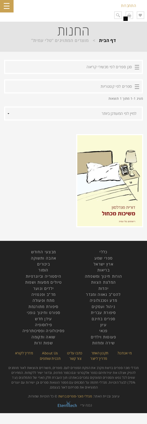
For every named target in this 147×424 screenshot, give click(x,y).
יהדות (103, 288)
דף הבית (107, 40)
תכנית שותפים (50, 358)
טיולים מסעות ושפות (43, 282)
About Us (50, 353)
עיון (103, 324)
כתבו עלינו (74, 353)
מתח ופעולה (44, 300)
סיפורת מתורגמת (43, 306)
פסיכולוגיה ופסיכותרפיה (44, 330)
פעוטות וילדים (103, 336)
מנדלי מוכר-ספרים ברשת (75, 396)
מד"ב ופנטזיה (43, 294)
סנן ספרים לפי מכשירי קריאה (109, 66)
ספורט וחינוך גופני (43, 312)
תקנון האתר (99, 353)
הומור (44, 270)
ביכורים (43, 264)
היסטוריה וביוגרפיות (44, 276)
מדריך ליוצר (98, 358)
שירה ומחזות (103, 342)
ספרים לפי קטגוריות (116, 86)
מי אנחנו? (124, 353)
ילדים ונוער (43, 288)
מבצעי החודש (43, 251)
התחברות (128, 5)
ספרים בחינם (103, 318)
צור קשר (75, 358)
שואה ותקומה (43, 336)
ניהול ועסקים (104, 306)
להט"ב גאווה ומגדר (103, 294)
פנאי (103, 330)
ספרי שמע (103, 258)
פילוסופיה (43, 324)
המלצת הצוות (103, 282)
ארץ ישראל (103, 264)
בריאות (103, 270)
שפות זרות (43, 342)
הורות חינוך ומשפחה (103, 276)
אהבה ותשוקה (43, 258)
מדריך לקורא (24, 353)
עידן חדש (43, 318)
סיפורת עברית (103, 312)
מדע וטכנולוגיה (103, 300)
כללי (103, 251)
